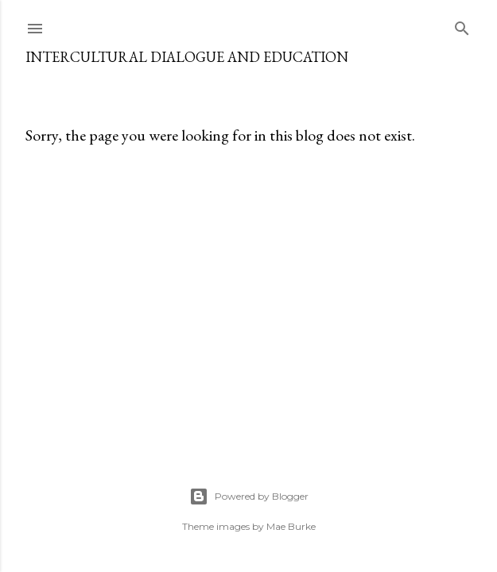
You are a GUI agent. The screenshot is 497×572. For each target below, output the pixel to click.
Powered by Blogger (249, 496)
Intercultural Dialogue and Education (186, 57)
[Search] (462, 25)
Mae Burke (291, 526)
